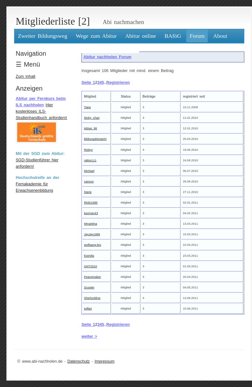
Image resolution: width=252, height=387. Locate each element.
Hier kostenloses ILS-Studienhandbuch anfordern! (41, 111)
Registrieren (118, 82)
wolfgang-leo (92, 244)
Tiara (87, 107)
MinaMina (90, 223)
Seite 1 (88, 82)
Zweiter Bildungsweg (42, 36)
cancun (89, 181)
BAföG (172, 36)
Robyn (88, 149)
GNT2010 (90, 266)
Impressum (104, 361)
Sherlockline (92, 298)
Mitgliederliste (45, 21)
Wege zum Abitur (96, 36)
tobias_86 (90, 128)
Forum (197, 36)
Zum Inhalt (25, 76)
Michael (89, 171)
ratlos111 (90, 160)
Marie (88, 192)
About (220, 36)
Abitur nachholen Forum (107, 57)
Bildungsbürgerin (95, 139)
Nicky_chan (92, 117)
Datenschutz (78, 361)
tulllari (88, 308)
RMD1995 (90, 202)
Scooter (89, 287)
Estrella (89, 255)
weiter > (89, 336)
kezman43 (91, 213)
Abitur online (140, 36)
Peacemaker (92, 276)
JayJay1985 (92, 234)
